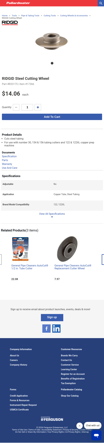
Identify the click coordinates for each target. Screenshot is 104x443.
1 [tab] (52, 63)
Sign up (52, 317)
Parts (5, 160)
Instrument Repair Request (23, 405)
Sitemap (85, 432)
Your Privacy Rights (55, 432)
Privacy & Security (70, 430)
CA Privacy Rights (72, 432)
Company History (18, 364)
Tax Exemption (68, 383)
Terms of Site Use (19, 430)
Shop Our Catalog (70, 395)
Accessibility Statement (52, 430)
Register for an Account (73, 374)
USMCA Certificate (19, 409)
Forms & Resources (19, 400)
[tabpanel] (52, 42)
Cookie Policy (85, 430)
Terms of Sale (34, 430)
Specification (9, 156)
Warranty (7, 164)
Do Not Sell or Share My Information (30, 432)
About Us (14, 355)
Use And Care (9, 167)
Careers (14, 360)
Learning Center (69, 369)
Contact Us (66, 360)
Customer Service (70, 364)
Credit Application (19, 395)
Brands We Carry (69, 355)
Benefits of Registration (73, 378)
